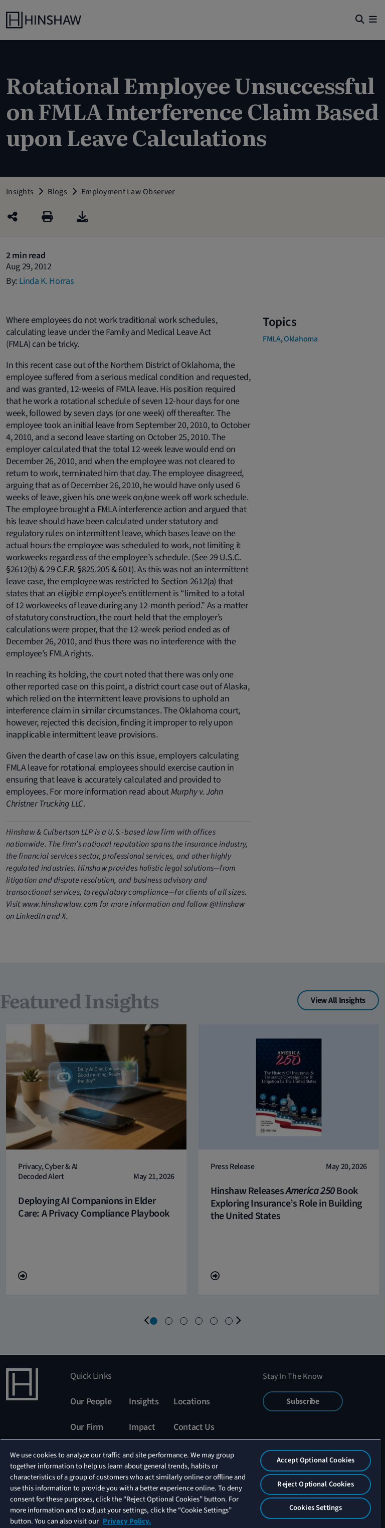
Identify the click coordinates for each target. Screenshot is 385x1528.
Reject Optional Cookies (315, 1484)
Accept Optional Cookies (315, 1460)
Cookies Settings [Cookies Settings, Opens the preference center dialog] (315, 1507)
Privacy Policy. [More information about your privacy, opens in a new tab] (127, 1521)
